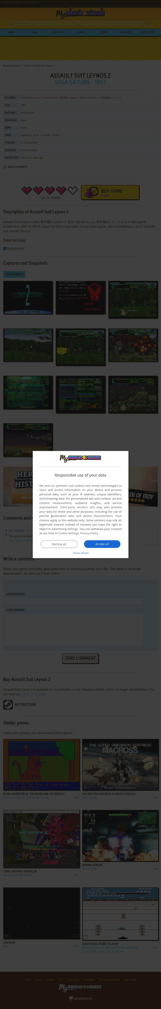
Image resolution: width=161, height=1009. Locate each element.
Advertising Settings (65, 529)
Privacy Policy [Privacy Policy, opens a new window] (89, 533)
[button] (80, 553)
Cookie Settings (68, 533)
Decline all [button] (59, 544)
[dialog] (80, 504)
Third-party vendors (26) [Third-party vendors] (77, 507)
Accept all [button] (102, 544)
